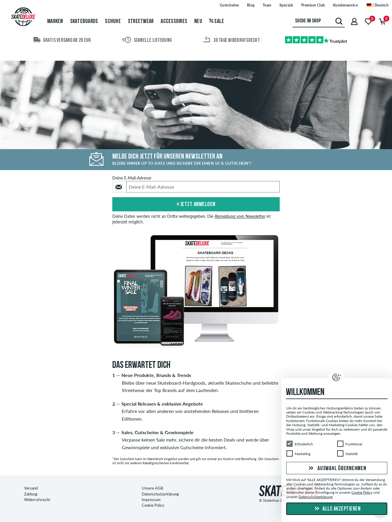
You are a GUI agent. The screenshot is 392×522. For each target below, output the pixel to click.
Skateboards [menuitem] (84, 21)
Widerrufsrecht (37, 500)
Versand (31, 488)
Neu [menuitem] (198, 21)
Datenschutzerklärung (160, 494)
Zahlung (30, 494)
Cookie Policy (153, 505)
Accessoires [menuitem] (174, 21)
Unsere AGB (152, 488)
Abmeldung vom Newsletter (240, 216)
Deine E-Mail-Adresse (131, 177)
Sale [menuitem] (216, 21)
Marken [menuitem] (55, 21)
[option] (196, 293)
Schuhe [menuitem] (113, 21)
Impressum (151, 500)
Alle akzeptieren (337, 509)
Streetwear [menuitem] (141, 21)
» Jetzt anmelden (196, 205)
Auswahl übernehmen (336, 469)
